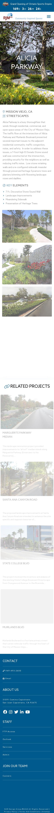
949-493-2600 (12, 671)
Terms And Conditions (30, 812)
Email (7, 679)
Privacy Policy (10, 812)
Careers (7, 776)
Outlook (7, 739)
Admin (6, 755)
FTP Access (9, 732)
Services (7, 747)
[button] (48, 16)
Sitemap (46, 812)
